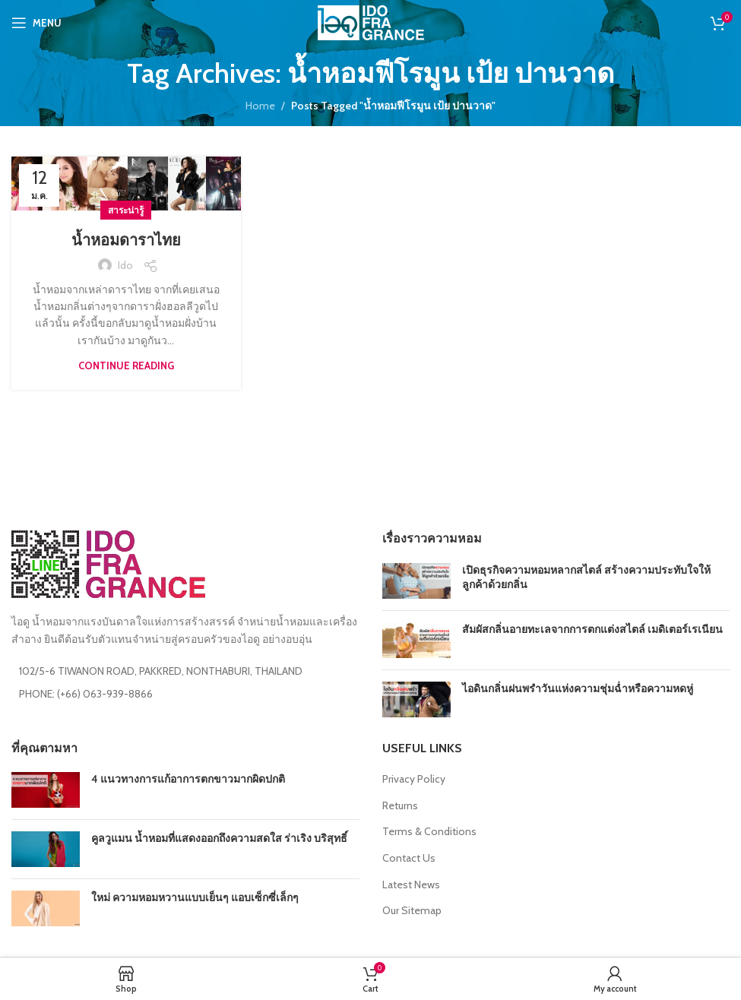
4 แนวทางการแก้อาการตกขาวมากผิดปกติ (188, 779)
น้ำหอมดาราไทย (126, 240)
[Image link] (108, 563)
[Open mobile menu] (36, 23)
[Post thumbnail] (416, 581)
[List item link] (185, 693)
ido (125, 265)
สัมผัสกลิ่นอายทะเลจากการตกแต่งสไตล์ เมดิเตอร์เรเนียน (592, 629)
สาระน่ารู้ (126, 210)
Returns (400, 805)
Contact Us (408, 858)
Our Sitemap (412, 910)
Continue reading (126, 365)
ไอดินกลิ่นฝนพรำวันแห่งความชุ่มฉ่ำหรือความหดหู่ (577, 688)
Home (260, 105)
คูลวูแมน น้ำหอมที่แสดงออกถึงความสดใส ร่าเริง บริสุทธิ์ (219, 838)
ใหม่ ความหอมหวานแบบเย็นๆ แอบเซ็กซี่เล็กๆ (195, 897)
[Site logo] (371, 21)
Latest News (411, 884)
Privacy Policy (413, 779)
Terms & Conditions (429, 831)
